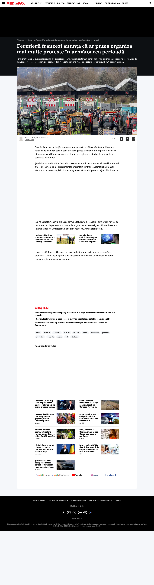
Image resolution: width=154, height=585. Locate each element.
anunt (38, 333)
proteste (51, 337)
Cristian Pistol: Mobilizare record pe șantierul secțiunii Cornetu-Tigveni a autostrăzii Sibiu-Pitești (88, 404)
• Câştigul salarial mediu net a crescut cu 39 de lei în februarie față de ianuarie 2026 (72, 319)
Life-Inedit (97, 3)
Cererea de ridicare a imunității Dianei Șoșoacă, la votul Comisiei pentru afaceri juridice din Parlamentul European (44, 417)
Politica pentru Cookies (58, 500)
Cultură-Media (112, 3)
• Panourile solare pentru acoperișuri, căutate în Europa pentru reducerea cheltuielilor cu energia (75, 314)
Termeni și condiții (78, 500)
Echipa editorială (38, 500)
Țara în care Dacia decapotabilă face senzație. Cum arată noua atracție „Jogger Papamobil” (45, 464)
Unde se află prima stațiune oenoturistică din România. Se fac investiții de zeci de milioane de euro (45, 238)
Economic (50, 3)
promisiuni (40, 337)
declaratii (57, 333)
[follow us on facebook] (110, 475)
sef (67, 337)
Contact (119, 500)
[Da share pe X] (127, 139)
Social (86, 3)
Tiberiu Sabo (29, 140)
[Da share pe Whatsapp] (133, 139)
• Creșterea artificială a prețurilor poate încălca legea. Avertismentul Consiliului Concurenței (71, 324)
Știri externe (73, 3)
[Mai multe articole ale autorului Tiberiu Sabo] (21, 138)
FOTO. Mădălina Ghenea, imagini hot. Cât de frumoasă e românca (88, 433)
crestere (47, 333)
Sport (125, 3)
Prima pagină (21, 40)
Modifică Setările (77, 506)
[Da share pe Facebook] (121, 139)
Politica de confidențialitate (100, 500)
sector (59, 337)
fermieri (67, 333)
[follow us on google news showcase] (60, 475)
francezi (76, 333)
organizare (95, 333)
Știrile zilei (36, 3)
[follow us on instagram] (93, 475)
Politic (60, 3)
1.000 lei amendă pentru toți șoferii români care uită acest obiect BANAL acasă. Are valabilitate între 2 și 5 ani (45, 433)
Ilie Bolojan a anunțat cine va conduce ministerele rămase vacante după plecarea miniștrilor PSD (44, 448)
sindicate (74, 337)
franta (85, 333)
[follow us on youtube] (77, 475)
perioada (105, 333)
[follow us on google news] (43, 475)
